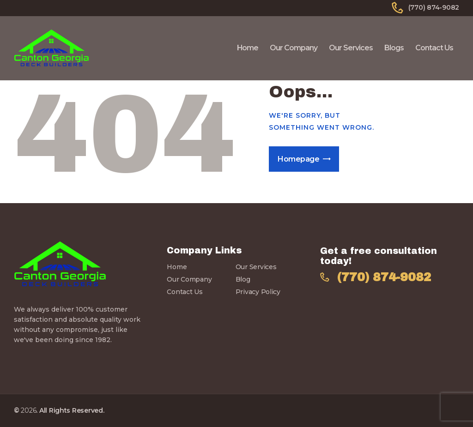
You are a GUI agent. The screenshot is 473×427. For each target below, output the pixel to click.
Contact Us (184, 292)
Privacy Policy (258, 292)
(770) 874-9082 (384, 277)
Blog (243, 279)
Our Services (256, 267)
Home (177, 267)
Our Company (189, 279)
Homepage (298, 159)
